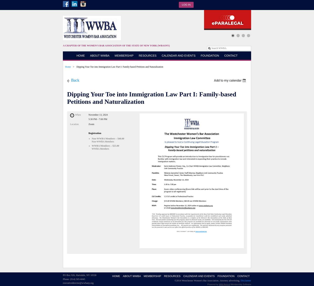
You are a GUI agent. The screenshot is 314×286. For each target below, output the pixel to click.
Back (75, 80)
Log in (186, 4)
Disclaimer (246, 280)
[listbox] (230, 80)
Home (68, 66)
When (78, 114)
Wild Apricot (224, 284)
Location (74, 124)
